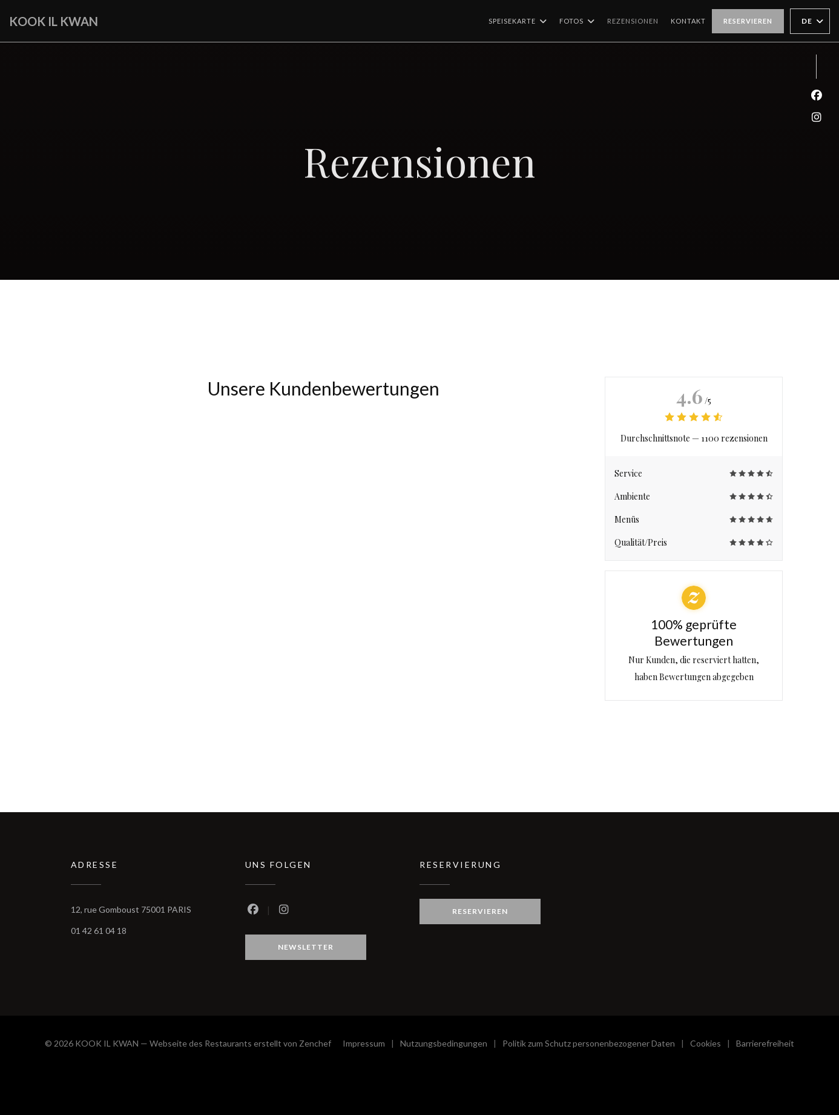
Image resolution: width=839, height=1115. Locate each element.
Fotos (577, 21)
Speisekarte (518, 21)
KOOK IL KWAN (53, 21)
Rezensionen (633, 21)
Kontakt (688, 21)
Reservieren (747, 21)
